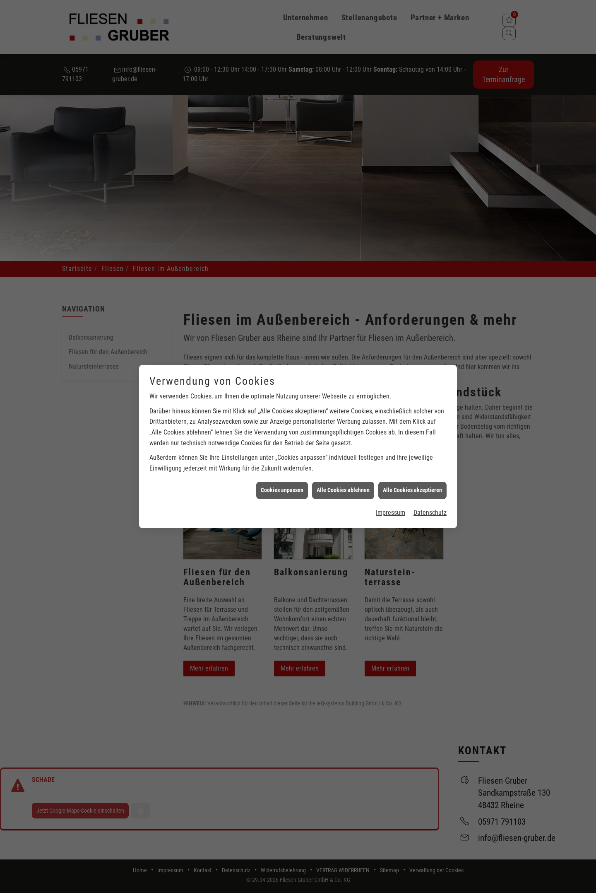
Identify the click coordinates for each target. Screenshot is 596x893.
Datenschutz (430, 245)
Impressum (390, 245)
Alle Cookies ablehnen (343, 222)
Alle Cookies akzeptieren (412, 222)
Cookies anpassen (282, 222)
